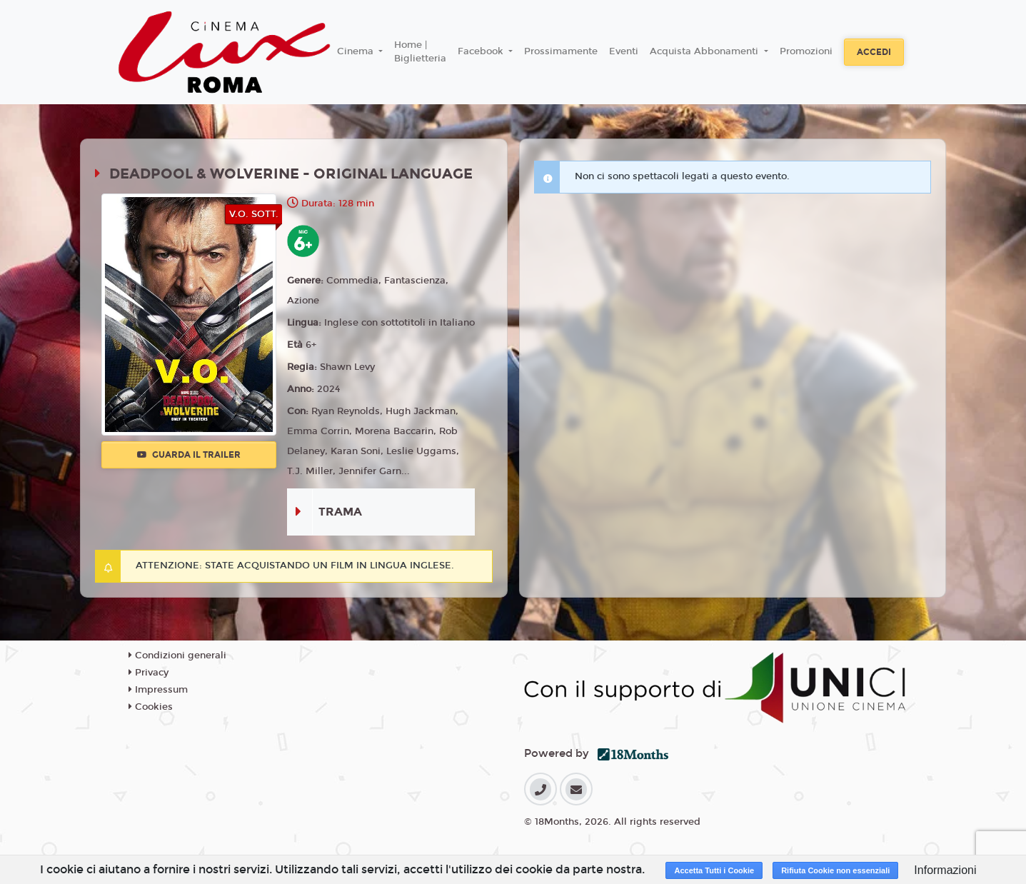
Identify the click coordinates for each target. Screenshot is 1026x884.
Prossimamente (561, 51)
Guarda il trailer (189, 455)
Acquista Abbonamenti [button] (705, 51)
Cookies (151, 707)
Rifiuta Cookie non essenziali (835, 870)
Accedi (874, 52)
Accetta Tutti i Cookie (714, 870)
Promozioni (806, 51)
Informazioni (945, 870)
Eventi (623, 51)
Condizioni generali (177, 655)
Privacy (149, 672)
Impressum (158, 689)
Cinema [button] (356, 51)
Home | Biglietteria (420, 52)
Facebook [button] (482, 51)
